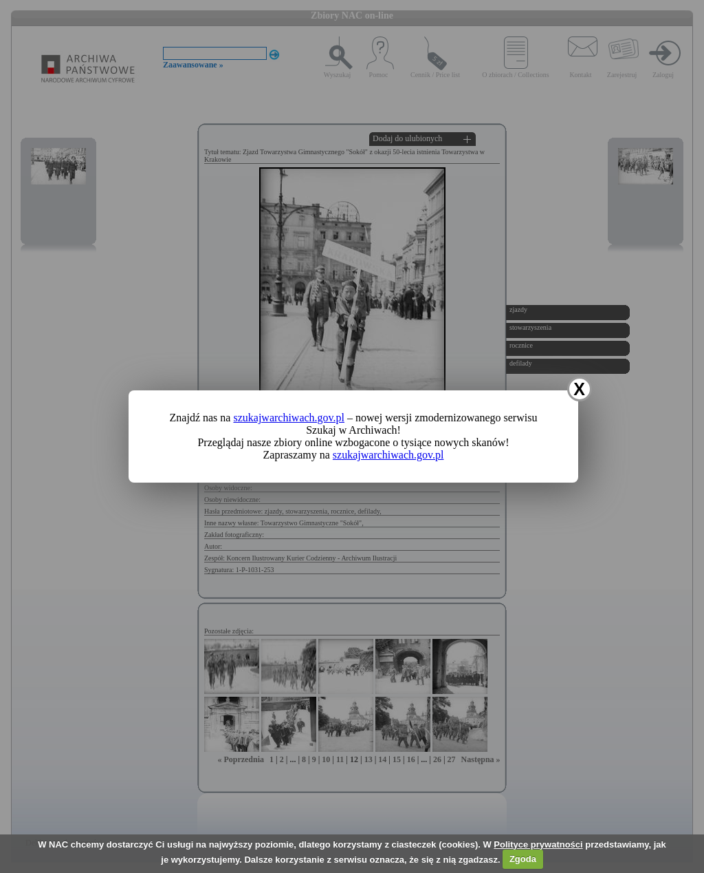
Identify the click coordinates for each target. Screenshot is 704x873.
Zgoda (522, 859)
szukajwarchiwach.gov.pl (288, 417)
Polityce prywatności (538, 844)
